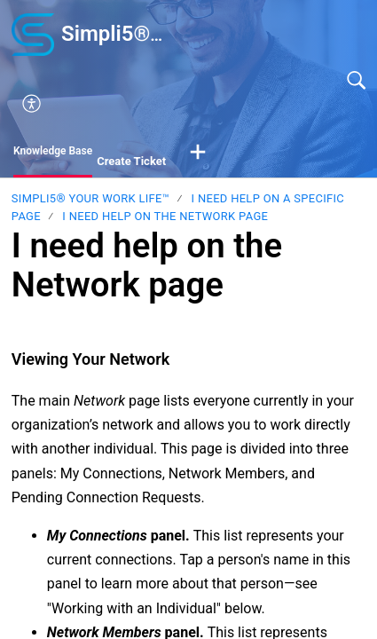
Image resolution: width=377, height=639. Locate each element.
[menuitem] (199, 103)
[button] (198, 153)
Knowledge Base (52, 151)
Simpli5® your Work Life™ (90, 198)
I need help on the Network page (165, 216)
